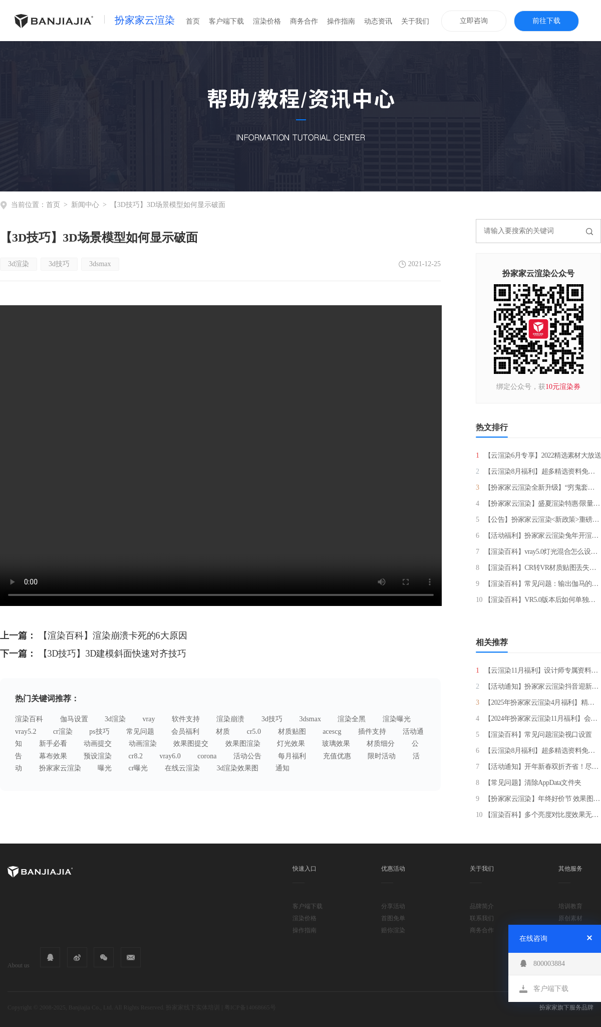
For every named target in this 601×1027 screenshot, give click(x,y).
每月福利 (292, 756)
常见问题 (140, 731)
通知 (282, 768)
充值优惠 (337, 756)
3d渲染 (18, 264)
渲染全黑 (352, 719)
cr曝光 (138, 768)
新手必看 (53, 743)
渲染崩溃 (230, 719)
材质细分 (381, 743)
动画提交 (98, 743)
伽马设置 (74, 719)
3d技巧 (59, 264)
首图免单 (393, 918)
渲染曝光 (397, 719)
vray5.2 (25, 731)
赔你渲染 (393, 930)
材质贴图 (292, 731)
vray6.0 (169, 756)
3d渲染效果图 (237, 768)
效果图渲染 (242, 743)
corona (206, 756)
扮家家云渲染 (145, 20)
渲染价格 (267, 21)
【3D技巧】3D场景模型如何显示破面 (167, 205)
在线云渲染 (182, 768)
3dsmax (100, 264)
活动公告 (247, 756)
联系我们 (482, 918)
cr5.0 (254, 731)
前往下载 (546, 21)
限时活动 (382, 756)
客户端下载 (226, 21)
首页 (193, 21)
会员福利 (185, 731)
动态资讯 (378, 21)
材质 (223, 731)
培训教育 (570, 906)
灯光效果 (291, 743)
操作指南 (341, 21)
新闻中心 (85, 205)
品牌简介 (482, 906)
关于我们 (415, 21)
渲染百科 (29, 719)
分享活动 (393, 906)
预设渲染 (98, 756)
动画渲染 (143, 743)
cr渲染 (63, 731)
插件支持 (372, 731)
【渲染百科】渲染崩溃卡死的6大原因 (113, 636)
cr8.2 (136, 756)
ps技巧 (99, 731)
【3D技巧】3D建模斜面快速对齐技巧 (113, 654)
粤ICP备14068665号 (250, 1007)
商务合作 (304, 21)
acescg (332, 731)
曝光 (105, 768)
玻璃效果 (336, 743)
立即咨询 (474, 21)
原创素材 (570, 918)
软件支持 (186, 719)
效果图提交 (190, 743)
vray (149, 719)
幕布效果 (53, 756)
